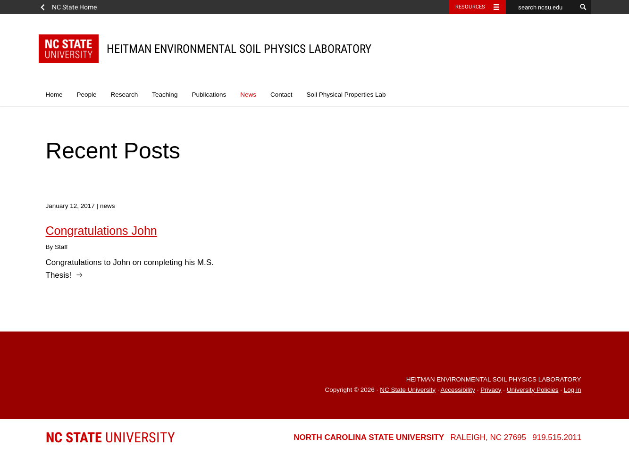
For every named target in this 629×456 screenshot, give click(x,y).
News (248, 94)
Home (54, 94)
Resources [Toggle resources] (470, 7)
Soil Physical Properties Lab (346, 94)
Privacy (490, 389)
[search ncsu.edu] (541, 7)
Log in (572, 389)
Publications (209, 94)
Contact (281, 94)
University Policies (533, 389)
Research (124, 94)
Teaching (164, 94)
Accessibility (457, 389)
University (110, 437)
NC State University (408, 389)
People (87, 94)
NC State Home (74, 7)
